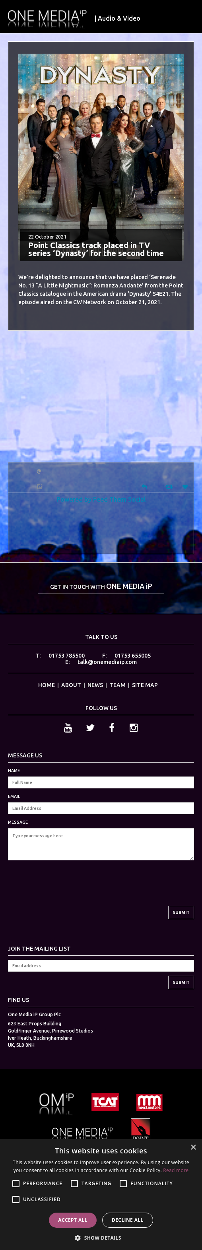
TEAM (117, 685)
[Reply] (144, 486)
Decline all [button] (128, 1220)
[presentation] (68, 890)
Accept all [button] (72, 1220)
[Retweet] (170, 486)
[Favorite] (186, 486)
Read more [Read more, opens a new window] (175, 1170)
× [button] (193, 1148)
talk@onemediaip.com (107, 662)
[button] (101, 1237)
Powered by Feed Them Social (101, 499)
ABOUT (71, 685)
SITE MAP (145, 685)
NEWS (95, 685)
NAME (14, 770)
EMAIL (14, 796)
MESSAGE (18, 822)
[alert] (101, 1194)
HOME (46, 685)
